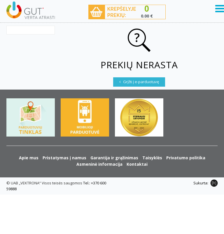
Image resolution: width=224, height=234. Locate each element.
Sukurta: (200, 183)
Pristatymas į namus (64, 157)
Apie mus (28, 157)
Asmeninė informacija (99, 164)
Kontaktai (137, 164)
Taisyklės (152, 157)
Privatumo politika (185, 157)
